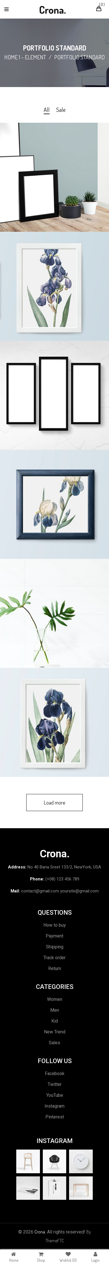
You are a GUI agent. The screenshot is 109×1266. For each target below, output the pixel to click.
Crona (40, 1232)
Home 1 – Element (25, 57)
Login (95, 1257)
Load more (54, 802)
